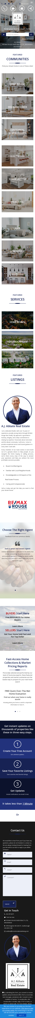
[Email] (17, 862)
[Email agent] (9, 4)
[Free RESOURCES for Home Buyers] (17, 619)
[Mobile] (17, 870)
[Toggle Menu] (32, 2)
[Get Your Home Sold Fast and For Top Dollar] (17, 636)
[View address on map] (17, 927)
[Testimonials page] (17, 554)
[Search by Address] (17, 34)
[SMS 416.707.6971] (13, 8)
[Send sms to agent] (5, 4)
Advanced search (28, 39)
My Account (23, 4)
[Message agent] (17, 917)
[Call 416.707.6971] (4, 8)
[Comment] (17, 885)
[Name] (17, 855)
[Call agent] (2, 4)
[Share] (30, 8)
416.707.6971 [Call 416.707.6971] (18, 47)
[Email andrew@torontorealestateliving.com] (22, 8)
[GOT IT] (21, 1015)
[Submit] (9, 904)
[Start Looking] (31, 34)
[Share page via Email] (12, 4)
